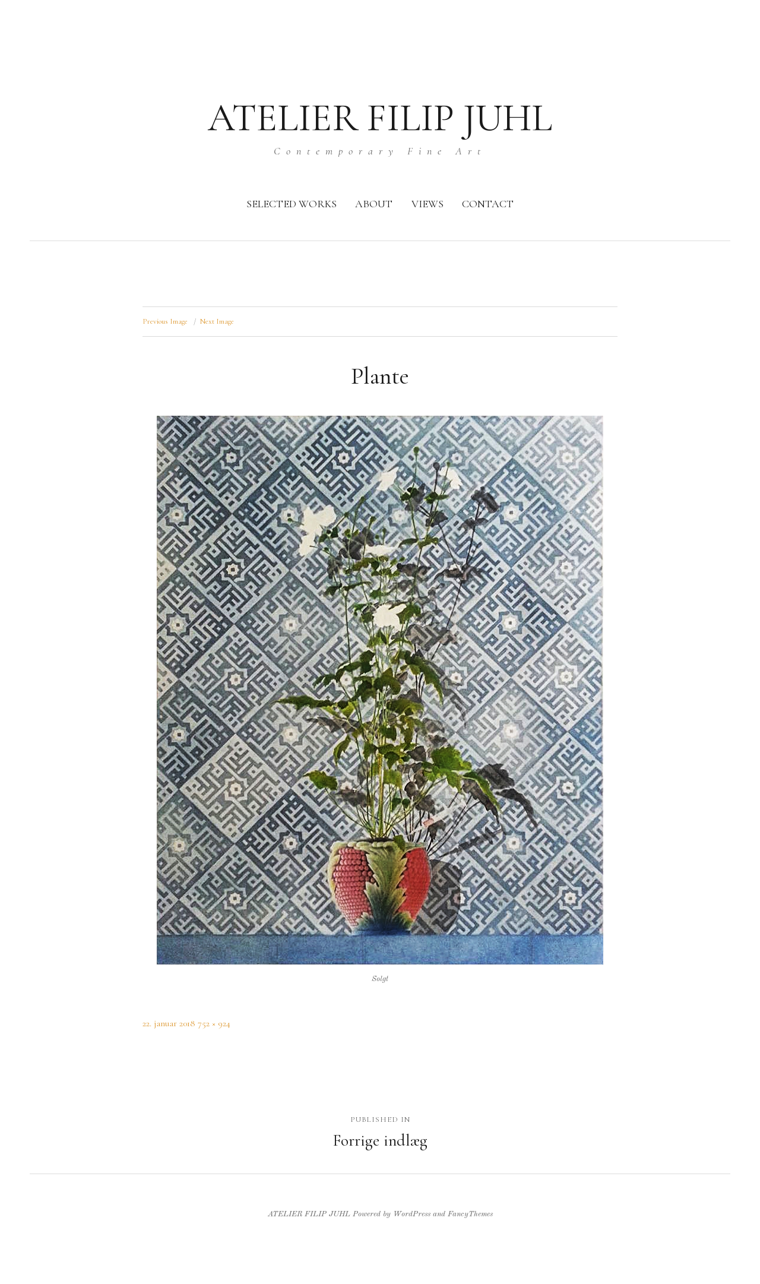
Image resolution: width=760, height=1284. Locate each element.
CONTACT (488, 203)
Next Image (217, 321)
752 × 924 (214, 1023)
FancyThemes (470, 1214)
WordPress (411, 1214)
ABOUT (373, 203)
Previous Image (165, 321)
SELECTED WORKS (291, 203)
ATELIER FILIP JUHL (380, 117)
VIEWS (427, 203)
